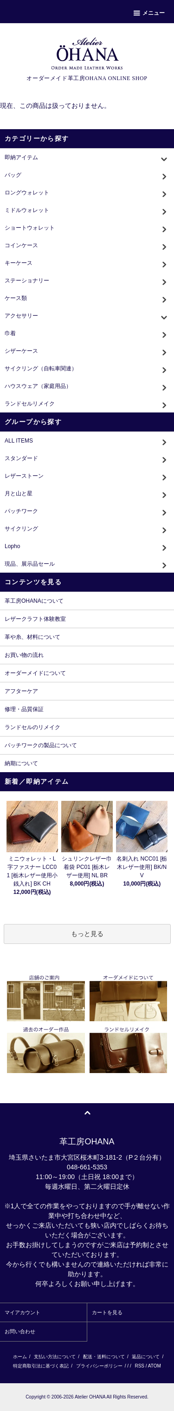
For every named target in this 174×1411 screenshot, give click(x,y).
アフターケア (21, 691)
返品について (146, 1356)
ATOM (154, 1365)
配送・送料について (104, 1356)
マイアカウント (22, 1312)
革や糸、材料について (32, 637)
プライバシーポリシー (99, 1365)
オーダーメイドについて (35, 673)
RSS (139, 1365)
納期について (21, 763)
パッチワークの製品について (41, 745)
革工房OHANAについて (34, 601)
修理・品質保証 (24, 709)
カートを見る (107, 1312)
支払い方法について (55, 1356)
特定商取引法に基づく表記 (41, 1365)
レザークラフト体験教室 (35, 619)
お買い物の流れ (24, 655)
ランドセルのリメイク (32, 727)
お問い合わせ (20, 1331)
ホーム (20, 1356)
